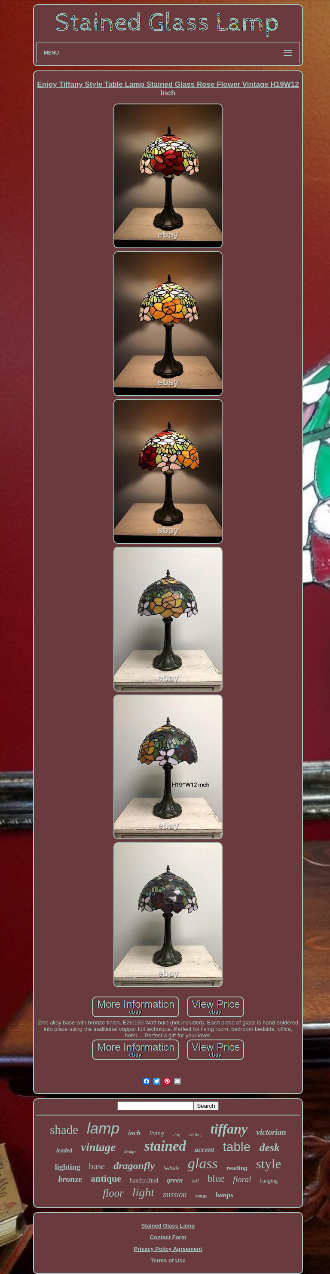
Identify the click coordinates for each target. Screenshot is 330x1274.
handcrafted (144, 1180)
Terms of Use (167, 1260)
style (268, 1163)
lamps (224, 1195)
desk (269, 1147)
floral (242, 1179)
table (237, 1147)
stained (165, 1146)
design (130, 1151)
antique (106, 1178)
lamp (103, 1128)
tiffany (229, 1129)
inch (134, 1133)
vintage (98, 1147)
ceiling (195, 1134)
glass (203, 1163)
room (201, 1196)
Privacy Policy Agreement (168, 1249)
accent (204, 1150)
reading (237, 1167)
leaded (64, 1150)
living (156, 1133)
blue (216, 1178)
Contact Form (168, 1237)
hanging (269, 1180)
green (175, 1180)
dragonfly (134, 1165)
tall (195, 1180)
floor (113, 1193)
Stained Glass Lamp (168, 1225)
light (143, 1192)
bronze (70, 1179)
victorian (271, 1132)
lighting (67, 1167)
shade (64, 1130)
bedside (171, 1168)
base (97, 1166)
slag (176, 1134)
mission (174, 1194)
